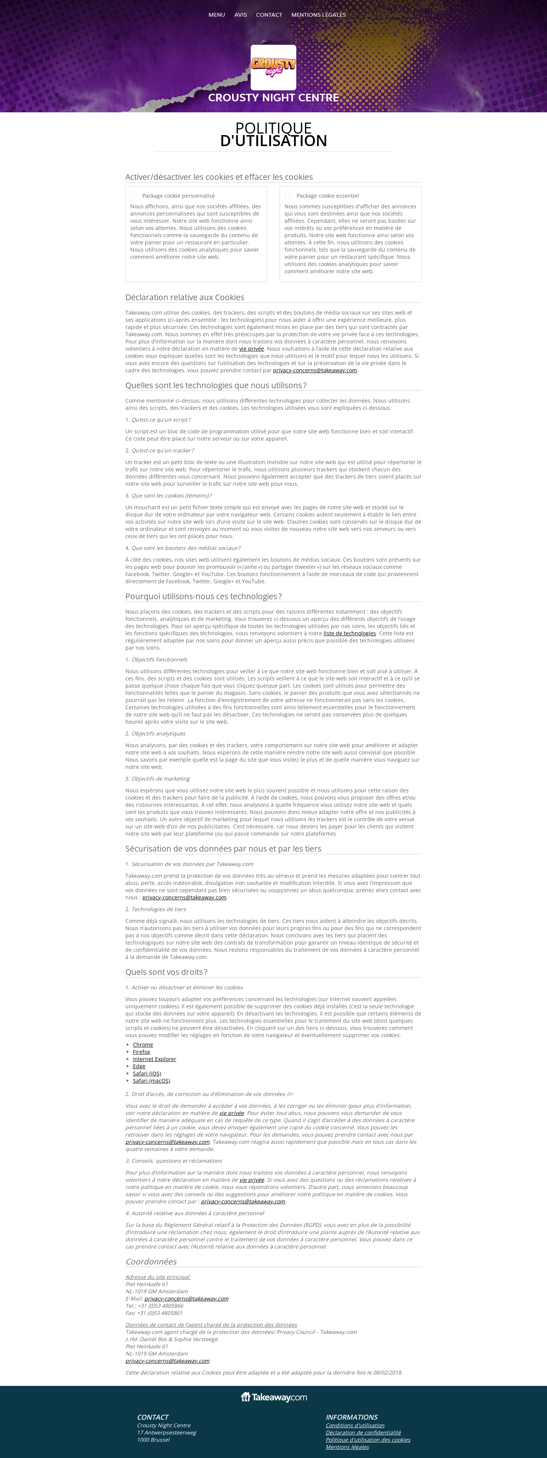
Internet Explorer (154, 1059)
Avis (240, 15)
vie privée (251, 348)
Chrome (143, 1044)
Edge (139, 1066)
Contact (269, 15)
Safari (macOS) (151, 1080)
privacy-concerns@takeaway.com (315, 370)
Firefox (141, 1051)
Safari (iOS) (147, 1073)
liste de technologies (350, 633)
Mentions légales (318, 15)
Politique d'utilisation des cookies (368, 1439)
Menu (217, 15)
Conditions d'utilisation (355, 1425)
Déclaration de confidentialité (363, 1432)
